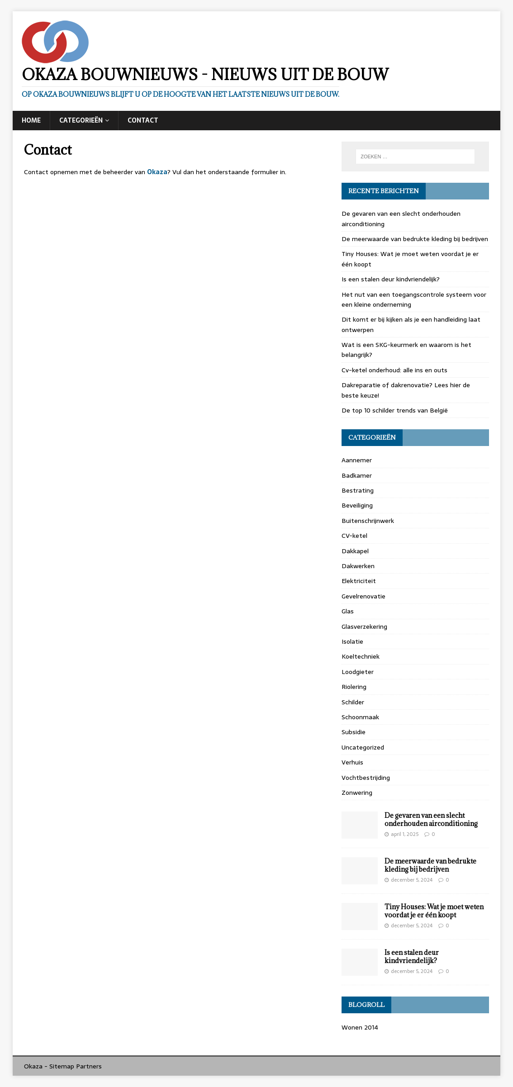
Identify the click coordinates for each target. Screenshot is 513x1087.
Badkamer (357, 475)
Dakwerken (358, 566)
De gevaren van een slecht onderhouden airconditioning (431, 819)
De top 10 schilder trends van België (395, 410)
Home (31, 120)
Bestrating (358, 490)
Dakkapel (355, 551)
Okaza (157, 172)
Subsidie (354, 732)
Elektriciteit (359, 581)
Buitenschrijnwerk (368, 521)
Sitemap (61, 1066)
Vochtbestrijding (366, 778)
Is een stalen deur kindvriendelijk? (391, 279)
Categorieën (81, 120)
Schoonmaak (360, 717)
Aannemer (357, 460)
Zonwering (357, 792)
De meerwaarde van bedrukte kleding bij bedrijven (415, 239)
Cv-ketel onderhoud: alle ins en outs (394, 370)
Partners (89, 1066)
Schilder (353, 702)
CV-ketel (354, 536)
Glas (348, 611)
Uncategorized (363, 747)
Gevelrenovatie (363, 596)
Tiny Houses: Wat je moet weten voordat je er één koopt (434, 910)
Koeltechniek (361, 656)
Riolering (354, 687)
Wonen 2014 (360, 1027)
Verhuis (352, 762)
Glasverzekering (364, 626)
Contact (143, 120)
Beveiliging (357, 505)
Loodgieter (358, 672)
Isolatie (352, 641)
